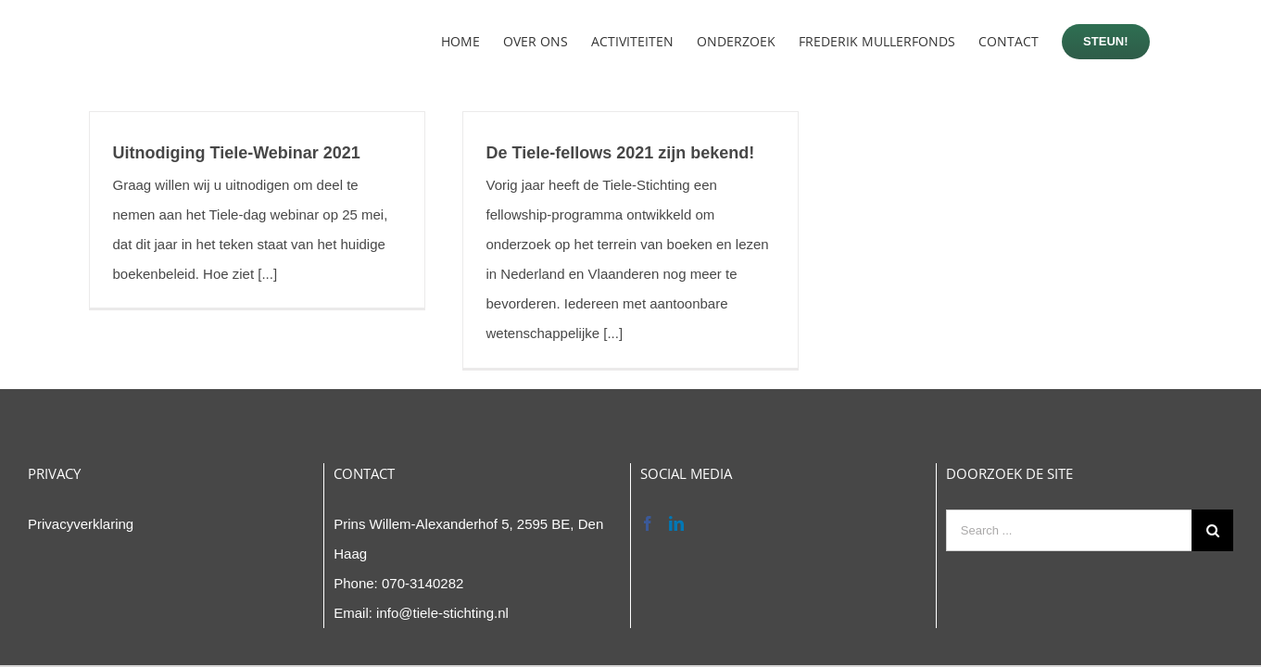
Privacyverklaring (80, 524)
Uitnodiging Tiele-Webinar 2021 (236, 153)
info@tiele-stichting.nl (442, 613)
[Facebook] (647, 523)
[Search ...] (1069, 530)
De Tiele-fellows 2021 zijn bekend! (620, 153)
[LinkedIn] (676, 523)
